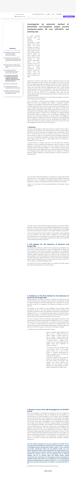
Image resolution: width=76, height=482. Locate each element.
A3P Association (38, 14)
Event (49, 14)
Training (59, 14)
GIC (53, 14)
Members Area (68, 16)
